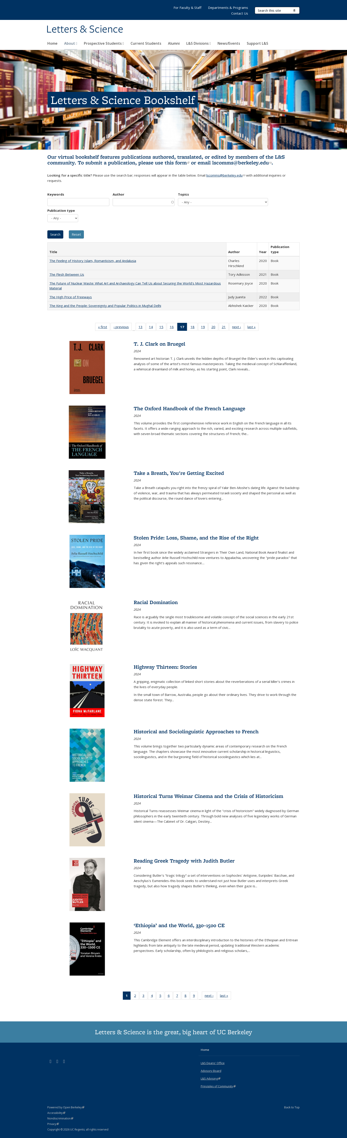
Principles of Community (218, 1086)
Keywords (55, 194)
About (70, 43)
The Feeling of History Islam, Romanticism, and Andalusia (92, 260)
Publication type (61, 210)
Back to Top (292, 1107)
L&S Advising (210, 1078)
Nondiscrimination (60, 1118)
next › (238, 327)
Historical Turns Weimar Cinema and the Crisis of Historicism (208, 796)
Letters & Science (84, 29)
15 (162, 327)
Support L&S (257, 43)
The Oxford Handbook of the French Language (189, 408)
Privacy (53, 1124)
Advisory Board (211, 1071)
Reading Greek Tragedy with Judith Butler (184, 860)
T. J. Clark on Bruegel (159, 343)
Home (52, 43)
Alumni (174, 43)
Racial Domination (156, 602)
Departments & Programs (228, 7)
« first (104, 327)
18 (194, 327)
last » (252, 327)
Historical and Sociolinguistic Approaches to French (196, 731)
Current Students (146, 43)
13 (142, 327)
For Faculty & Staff (187, 7)
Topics (183, 194)
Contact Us (239, 13)
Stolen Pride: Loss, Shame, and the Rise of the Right (196, 537)
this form (177, 162)
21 (225, 327)
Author (118, 194)
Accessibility (56, 1113)
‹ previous (123, 327)
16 (173, 327)
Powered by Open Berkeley (65, 1107)
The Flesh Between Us (66, 274)
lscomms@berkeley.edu (242, 162)
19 (204, 327)
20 (214, 327)
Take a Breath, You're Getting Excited (179, 473)
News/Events (229, 43)
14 (152, 327)
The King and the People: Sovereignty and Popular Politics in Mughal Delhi (105, 305)
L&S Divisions (198, 43)
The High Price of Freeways (70, 297)
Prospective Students (104, 43)
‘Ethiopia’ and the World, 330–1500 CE (179, 925)
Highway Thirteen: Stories (165, 666)
